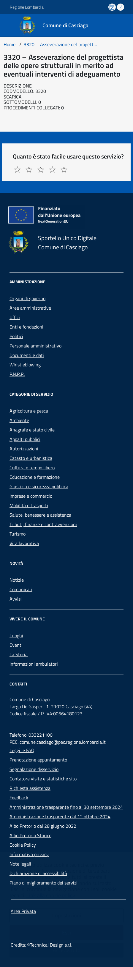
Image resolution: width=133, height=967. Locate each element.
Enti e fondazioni (26, 326)
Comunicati (21, 589)
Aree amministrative (30, 307)
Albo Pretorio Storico (30, 835)
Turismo (18, 533)
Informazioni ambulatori (34, 663)
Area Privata (23, 911)
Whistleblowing (25, 364)
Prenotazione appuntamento (38, 759)
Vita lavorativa (24, 543)
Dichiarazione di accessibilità (38, 873)
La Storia (19, 654)
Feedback (19, 797)
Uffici (15, 317)
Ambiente (19, 420)
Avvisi (16, 598)
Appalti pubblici (25, 439)
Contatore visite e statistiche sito (43, 778)
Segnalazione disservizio (34, 769)
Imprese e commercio (31, 495)
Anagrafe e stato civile (32, 429)
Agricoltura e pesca (29, 410)
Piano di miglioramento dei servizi (43, 882)
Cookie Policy (23, 844)
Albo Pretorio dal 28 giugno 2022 (43, 825)
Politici (16, 336)
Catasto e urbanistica (31, 458)
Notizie (17, 579)
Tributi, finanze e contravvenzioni (43, 524)
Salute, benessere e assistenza (40, 514)
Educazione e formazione (35, 477)
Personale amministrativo (35, 345)
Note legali (20, 863)
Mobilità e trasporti (29, 505)
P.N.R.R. (17, 374)
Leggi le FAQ (22, 750)
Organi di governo (27, 298)
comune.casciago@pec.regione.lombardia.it (63, 742)
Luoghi (16, 635)
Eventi (16, 645)
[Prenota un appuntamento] (112, 7)
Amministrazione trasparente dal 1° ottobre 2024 (60, 816)
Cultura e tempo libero (32, 467)
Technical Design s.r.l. (51, 944)
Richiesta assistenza (30, 788)
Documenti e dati (27, 355)
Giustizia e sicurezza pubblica (39, 486)
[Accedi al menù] (4, 25)
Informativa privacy (29, 854)
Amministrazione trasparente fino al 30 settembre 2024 (66, 807)
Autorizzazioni (24, 448)
